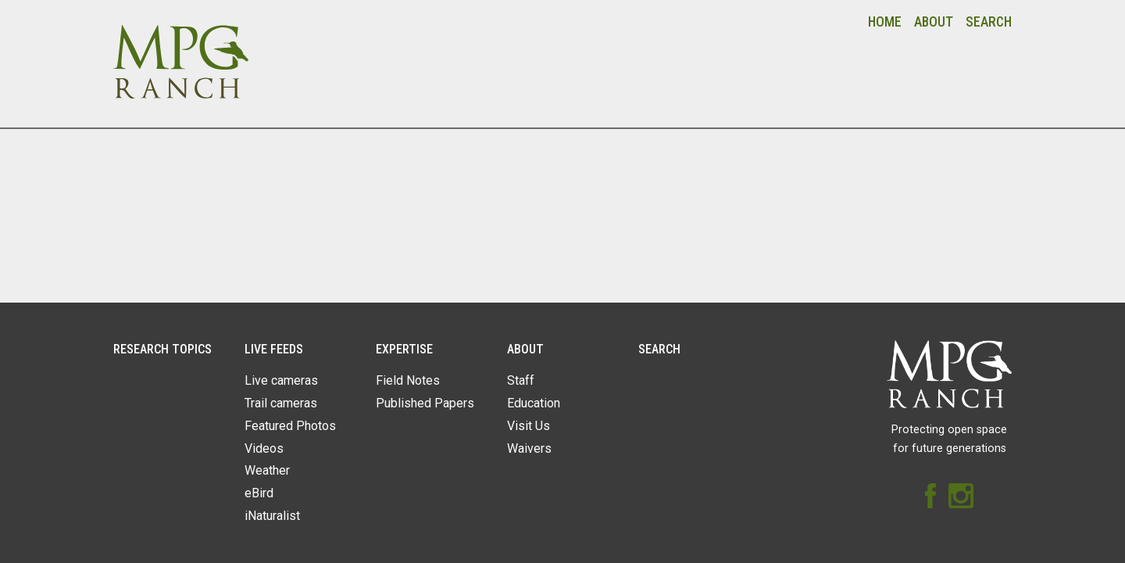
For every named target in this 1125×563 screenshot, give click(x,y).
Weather (267, 470)
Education (533, 403)
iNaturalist (272, 515)
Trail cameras (281, 403)
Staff (520, 380)
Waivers (529, 448)
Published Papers (425, 403)
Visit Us (528, 425)
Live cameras (281, 380)
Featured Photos (290, 425)
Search (989, 22)
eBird (259, 493)
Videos (264, 448)
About (933, 22)
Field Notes (408, 380)
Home (885, 22)
